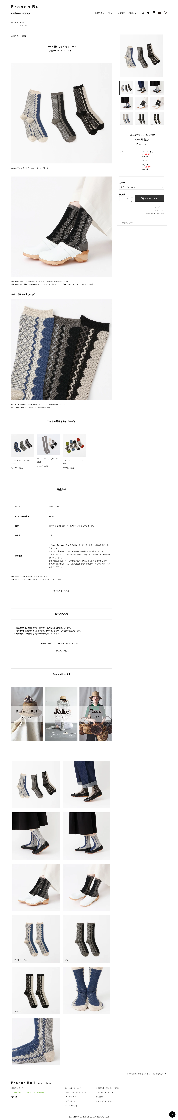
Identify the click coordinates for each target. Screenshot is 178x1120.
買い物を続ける (160, 1074)
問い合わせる (61, 651)
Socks (22, 22)
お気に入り (127, 223)
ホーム (13, 22)
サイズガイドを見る (61, 591)
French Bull (23, 25)
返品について (159, 210)
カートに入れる (149, 198)
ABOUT (121, 13)
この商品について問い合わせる (139, 1074)
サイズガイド (159, 207)
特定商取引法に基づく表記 (155, 214)
